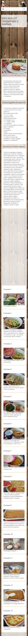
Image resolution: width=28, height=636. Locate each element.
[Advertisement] (14, 42)
